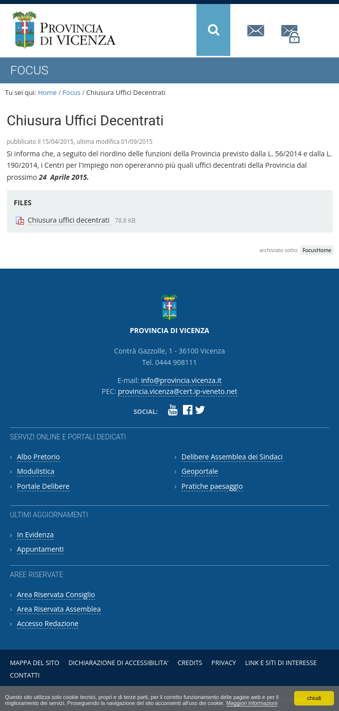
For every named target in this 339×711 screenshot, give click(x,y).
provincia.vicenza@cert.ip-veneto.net (291, 34)
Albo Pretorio (38, 456)
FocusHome (317, 250)
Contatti (25, 675)
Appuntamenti (40, 549)
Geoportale (199, 471)
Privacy (223, 663)
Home (47, 92)
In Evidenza (35, 534)
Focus (72, 92)
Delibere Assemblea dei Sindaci (232, 456)
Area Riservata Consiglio (56, 594)
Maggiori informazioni (252, 703)
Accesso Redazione (47, 623)
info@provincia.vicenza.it (257, 30)
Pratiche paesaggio (212, 486)
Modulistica (35, 471)
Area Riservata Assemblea (59, 609)
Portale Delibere (43, 486)
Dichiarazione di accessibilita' (118, 663)
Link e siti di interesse (281, 663)
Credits (189, 663)
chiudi (314, 698)
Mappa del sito (34, 663)
